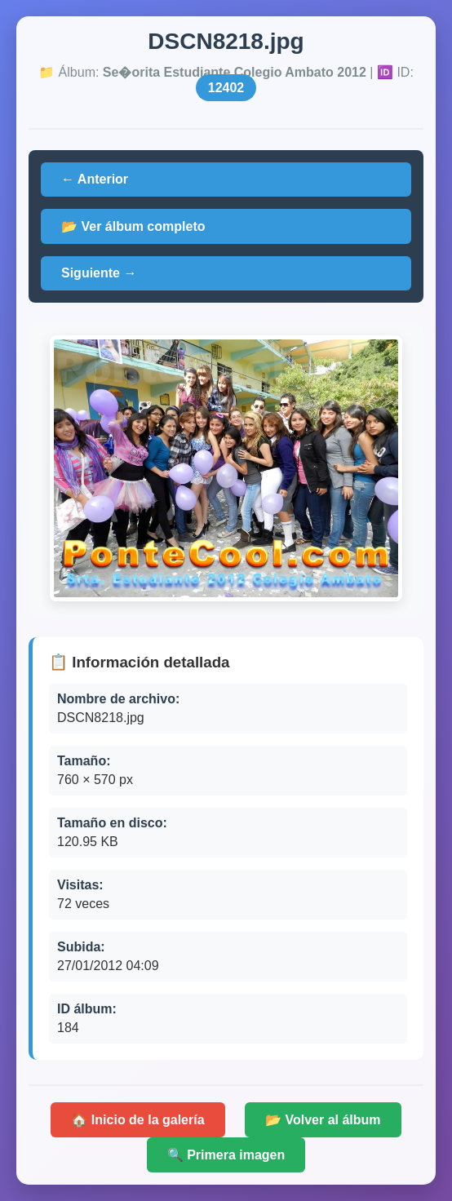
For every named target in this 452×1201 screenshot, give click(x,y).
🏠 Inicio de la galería (137, 1120)
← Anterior (94, 179)
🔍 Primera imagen (226, 1155)
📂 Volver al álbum (323, 1120)
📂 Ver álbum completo (133, 226)
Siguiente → (98, 273)
